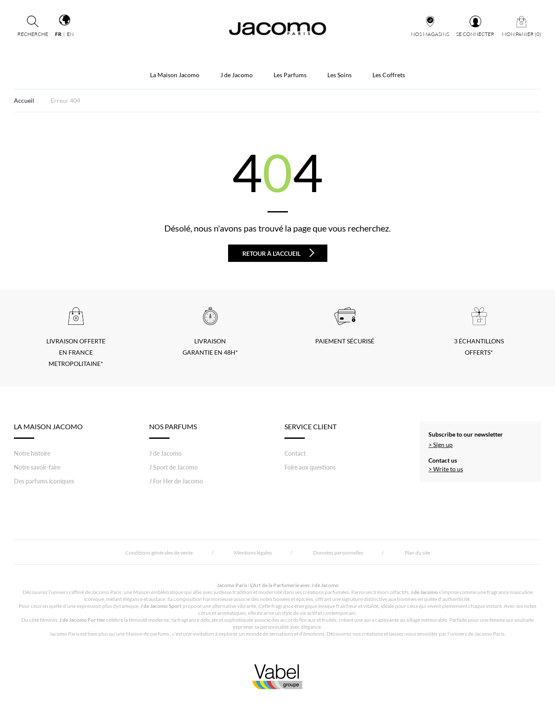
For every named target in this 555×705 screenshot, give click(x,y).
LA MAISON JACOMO (48, 430)
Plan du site (417, 552)
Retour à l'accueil (278, 252)
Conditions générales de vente (159, 552)
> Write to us (445, 469)
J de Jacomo (236, 74)
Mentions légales (253, 552)
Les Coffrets (388, 74)
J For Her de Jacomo (176, 481)
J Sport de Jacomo (173, 467)
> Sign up (440, 444)
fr (58, 34)
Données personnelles (338, 552)
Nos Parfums (173, 430)
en (70, 34)
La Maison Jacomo (174, 74)
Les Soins (339, 74)
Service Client (310, 430)
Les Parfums (290, 74)
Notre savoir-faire (37, 467)
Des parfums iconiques (44, 481)
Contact (295, 453)
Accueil (24, 100)
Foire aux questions (310, 467)
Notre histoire (32, 453)
